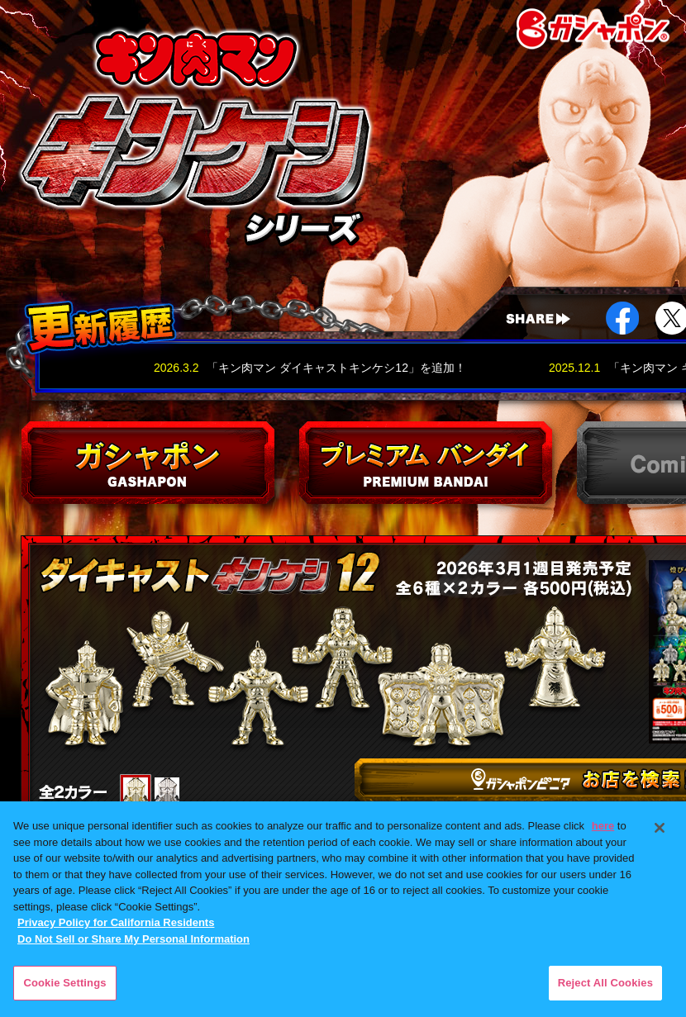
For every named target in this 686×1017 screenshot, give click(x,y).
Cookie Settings (64, 983)
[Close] (659, 828)
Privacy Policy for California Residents (115, 922)
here (603, 826)
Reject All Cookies (605, 983)
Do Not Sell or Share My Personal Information (133, 939)
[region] (343, 909)
